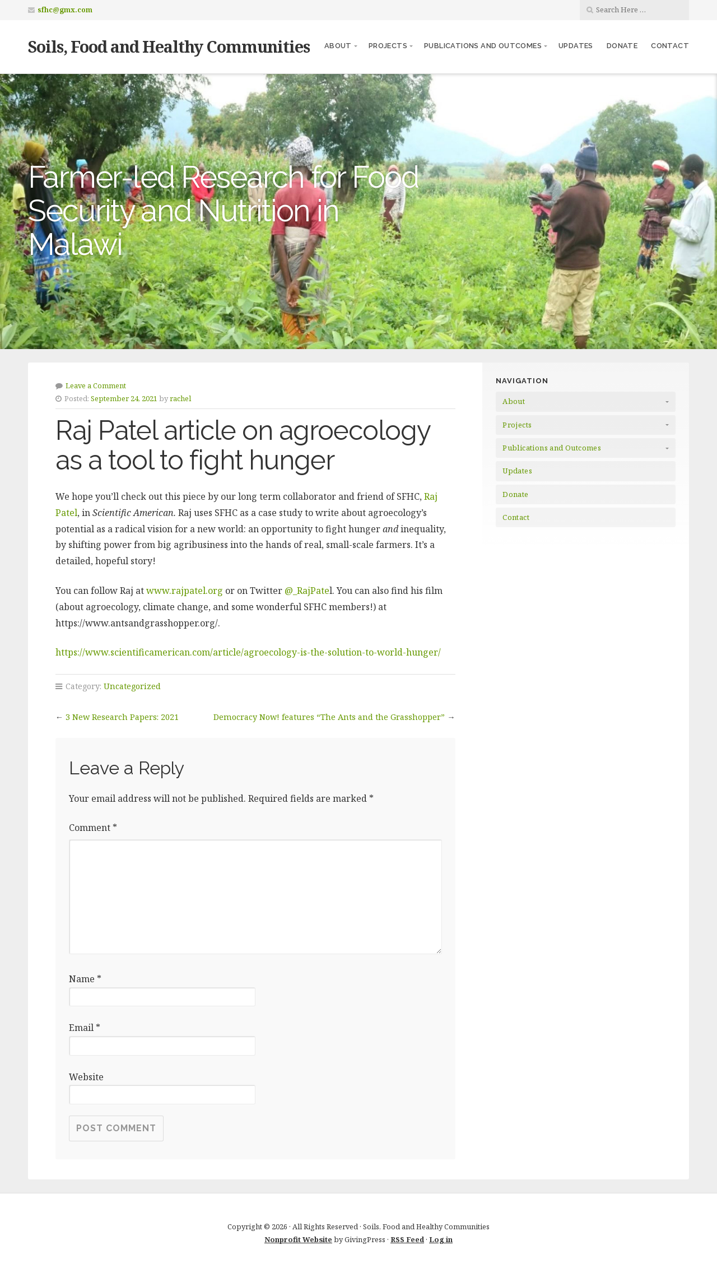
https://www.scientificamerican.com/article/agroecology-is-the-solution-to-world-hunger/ (248, 652)
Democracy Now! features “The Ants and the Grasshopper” (329, 717)
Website (86, 1077)
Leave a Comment (96, 385)
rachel (180, 398)
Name (85, 979)
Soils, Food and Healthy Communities (169, 46)
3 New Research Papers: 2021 (122, 717)
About (338, 45)
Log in (441, 1239)
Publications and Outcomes (483, 45)
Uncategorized (132, 686)
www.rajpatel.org (185, 590)
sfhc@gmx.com (65, 10)
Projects (388, 45)
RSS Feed (407, 1239)
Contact (670, 45)
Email (84, 1027)
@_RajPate (307, 590)
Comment (93, 827)
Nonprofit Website (298, 1239)
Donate (622, 45)
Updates (575, 45)
